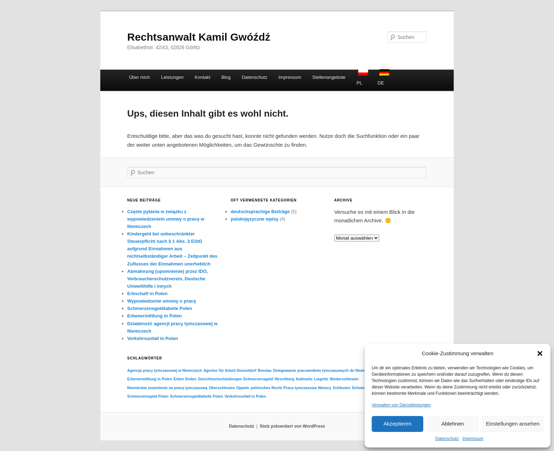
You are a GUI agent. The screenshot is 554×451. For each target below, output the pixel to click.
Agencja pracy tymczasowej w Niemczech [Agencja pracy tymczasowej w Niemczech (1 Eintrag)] (164, 370)
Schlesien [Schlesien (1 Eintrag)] (341, 388)
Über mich (139, 77)
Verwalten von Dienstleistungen (401, 405)
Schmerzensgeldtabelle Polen (159, 308)
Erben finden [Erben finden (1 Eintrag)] (184, 379)
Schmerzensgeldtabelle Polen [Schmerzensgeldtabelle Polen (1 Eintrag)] (196, 396)
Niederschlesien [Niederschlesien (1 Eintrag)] (344, 379)
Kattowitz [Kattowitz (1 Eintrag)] (304, 379)
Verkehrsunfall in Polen (152, 338)
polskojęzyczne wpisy (254, 219)
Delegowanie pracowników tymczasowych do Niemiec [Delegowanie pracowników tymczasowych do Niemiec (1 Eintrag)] (321, 370)
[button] (539, 353)
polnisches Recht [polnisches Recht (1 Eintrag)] (266, 388)
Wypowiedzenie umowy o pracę (161, 301)
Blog (226, 77)
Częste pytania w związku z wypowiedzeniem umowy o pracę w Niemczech (165, 219)
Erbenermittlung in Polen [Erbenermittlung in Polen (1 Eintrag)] (149, 379)
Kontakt (202, 77)
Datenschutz (447, 438)
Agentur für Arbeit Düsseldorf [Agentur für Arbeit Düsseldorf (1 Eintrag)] (230, 370)
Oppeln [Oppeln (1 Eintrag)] (242, 388)
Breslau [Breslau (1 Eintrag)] (265, 370)
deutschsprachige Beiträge (260, 211)
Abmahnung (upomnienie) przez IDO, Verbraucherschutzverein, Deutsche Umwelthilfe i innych (167, 279)
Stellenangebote (329, 77)
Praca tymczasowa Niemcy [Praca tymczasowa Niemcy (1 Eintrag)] (307, 388)
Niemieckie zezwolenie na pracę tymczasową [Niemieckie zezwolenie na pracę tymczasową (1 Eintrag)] (167, 388)
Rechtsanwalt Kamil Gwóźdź (198, 37)
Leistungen (172, 77)
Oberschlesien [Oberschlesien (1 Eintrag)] (222, 388)
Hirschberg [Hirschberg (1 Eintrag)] (284, 379)
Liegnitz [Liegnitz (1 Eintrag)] (321, 379)
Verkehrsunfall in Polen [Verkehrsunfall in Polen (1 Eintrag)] (245, 396)
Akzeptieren (397, 424)
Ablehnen (452, 424)
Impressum (472, 438)
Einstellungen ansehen (513, 424)
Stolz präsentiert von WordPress (292, 426)
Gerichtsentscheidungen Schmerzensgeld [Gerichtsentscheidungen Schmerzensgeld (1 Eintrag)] (235, 379)
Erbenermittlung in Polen (154, 315)
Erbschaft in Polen (147, 293)
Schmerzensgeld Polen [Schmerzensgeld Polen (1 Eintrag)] (148, 396)
